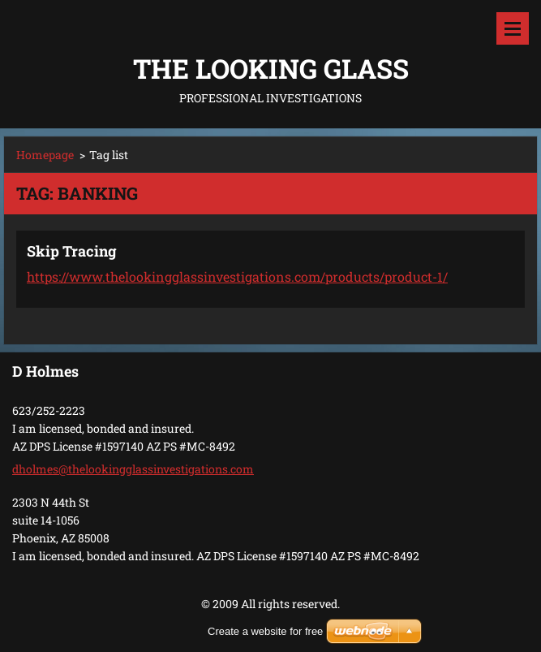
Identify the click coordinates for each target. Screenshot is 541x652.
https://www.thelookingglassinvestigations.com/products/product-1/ (237, 276)
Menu (512, 28)
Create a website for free (265, 631)
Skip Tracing (72, 251)
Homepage (45, 154)
